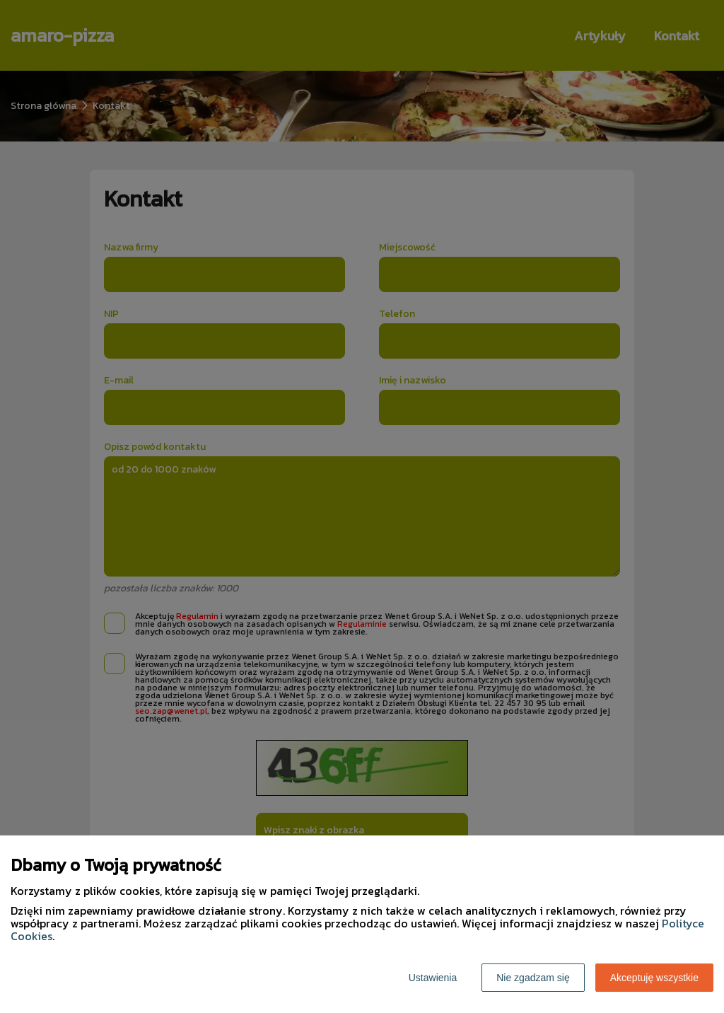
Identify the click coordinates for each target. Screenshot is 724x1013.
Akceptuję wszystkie (654, 977)
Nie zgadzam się (533, 977)
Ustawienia (433, 977)
